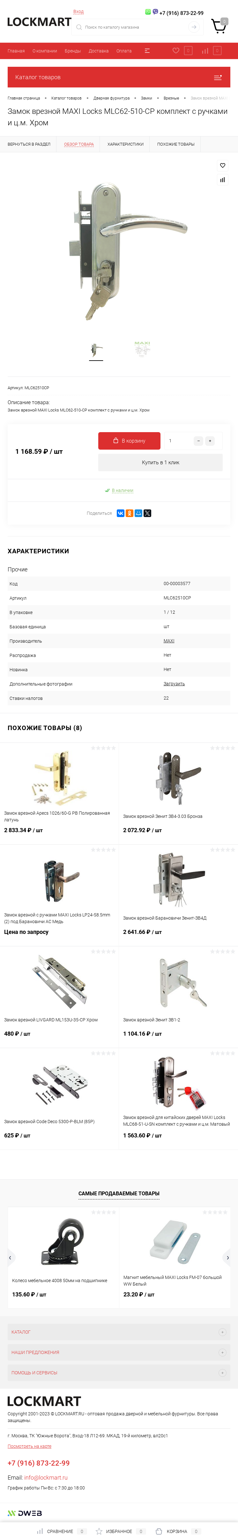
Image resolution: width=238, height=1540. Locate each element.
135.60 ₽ (29, 1294)
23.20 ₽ (138, 1294)
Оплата (124, 50)
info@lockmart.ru (46, 1477)
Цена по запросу (59, 936)
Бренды (73, 50)
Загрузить (174, 684)
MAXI (169, 641)
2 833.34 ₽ (59, 834)
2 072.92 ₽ (178, 834)
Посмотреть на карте (29, 1446)
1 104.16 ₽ (178, 1038)
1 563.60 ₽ (178, 1139)
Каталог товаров (119, 77)
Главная (16, 50)
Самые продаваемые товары (119, 1194)
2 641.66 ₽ (178, 936)
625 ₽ (59, 1139)
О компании (45, 50)
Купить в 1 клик (160, 463)
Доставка (99, 50)
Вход (78, 11)
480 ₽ (59, 1038)
